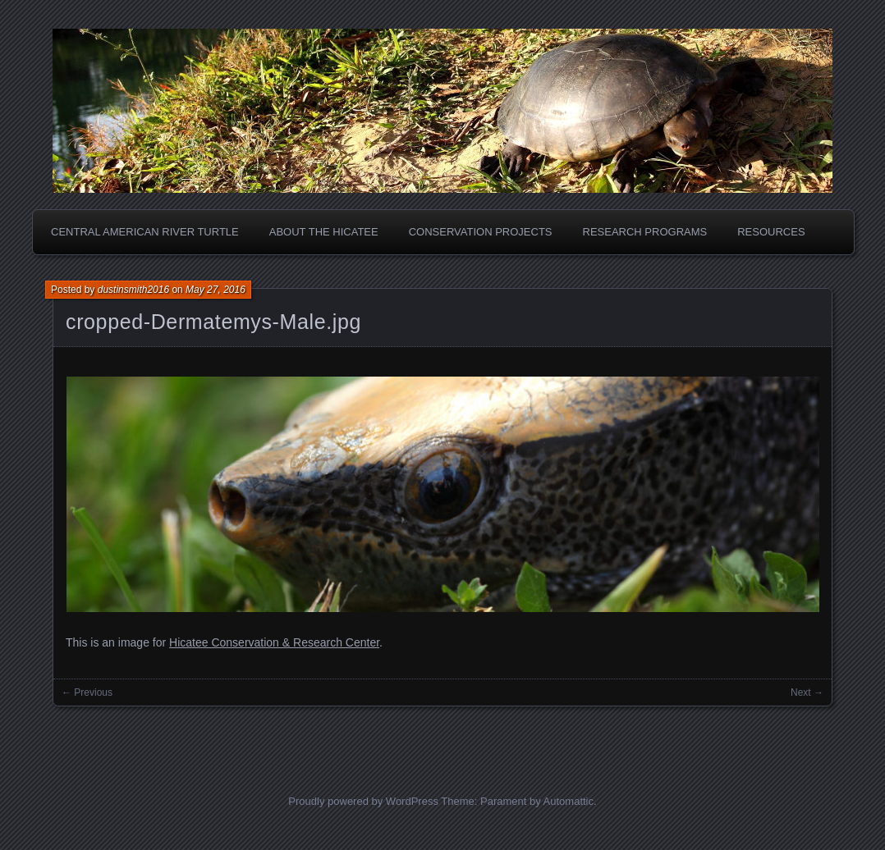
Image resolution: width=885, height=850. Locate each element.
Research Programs (645, 232)
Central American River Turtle (145, 232)
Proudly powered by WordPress (363, 801)
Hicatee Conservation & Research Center (274, 642)
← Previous (87, 692)
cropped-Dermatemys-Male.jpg (213, 321)
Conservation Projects (481, 232)
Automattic (568, 801)
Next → (807, 692)
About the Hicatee (323, 232)
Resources (771, 232)
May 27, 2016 (215, 289)
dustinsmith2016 (133, 289)
